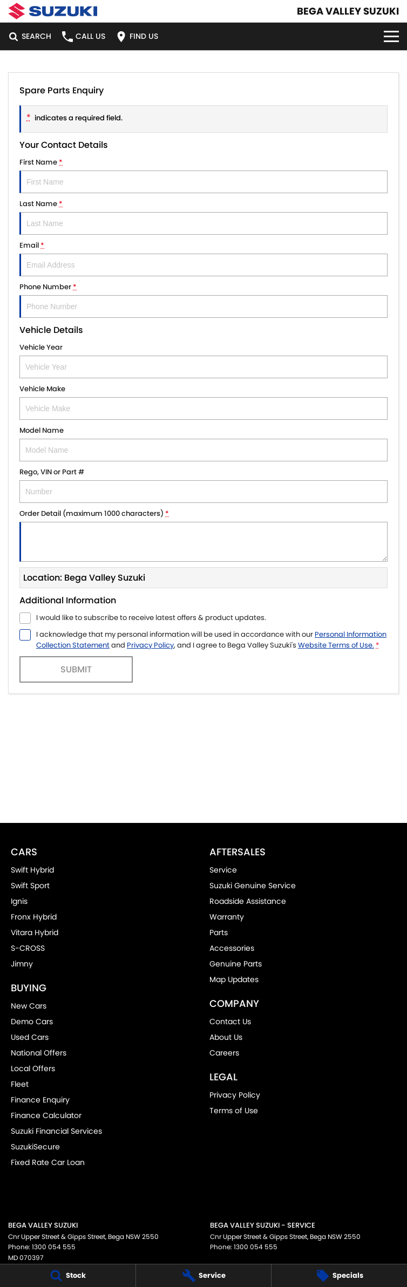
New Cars (28, 1005)
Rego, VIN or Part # (203, 485)
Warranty (226, 916)
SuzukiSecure (35, 1146)
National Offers (38, 1052)
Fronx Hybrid (34, 916)
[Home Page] (52, 11)
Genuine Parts (235, 963)
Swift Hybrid (32, 869)
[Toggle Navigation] (391, 36)
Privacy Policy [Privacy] (150, 645)
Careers (224, 1052)
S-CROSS (28, 948)
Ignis (19, 901)
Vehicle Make (203, 402)
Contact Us (230, 1021)
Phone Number (203, 300)
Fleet (20, 1084)
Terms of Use (233, 1110)
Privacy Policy (234, 1094)
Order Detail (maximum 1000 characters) (203, 535)
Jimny (22, 963)
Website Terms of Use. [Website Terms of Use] (336, 645)
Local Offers (33, 1068)
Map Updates (234, 979)
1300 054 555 (54, 1246)
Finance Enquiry (40, 1099)
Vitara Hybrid (34, 932)
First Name (203, 175)
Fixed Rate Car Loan (48, 1162)
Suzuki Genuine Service (252, 885)
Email (203, 258)
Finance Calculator (46, 1115)
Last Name (203, 217)
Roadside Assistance (247, 901)
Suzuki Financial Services (56, 1131)
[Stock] (67, 1275)
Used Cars (30, 1037)
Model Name (203, 443)
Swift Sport (30, 885)
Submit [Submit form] (76, 669)
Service (223, 869)
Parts (218, 932)
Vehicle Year (203, 360)
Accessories (231, 948)
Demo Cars (32, 1021)
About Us (225, 1037)
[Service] (204, 1275)
